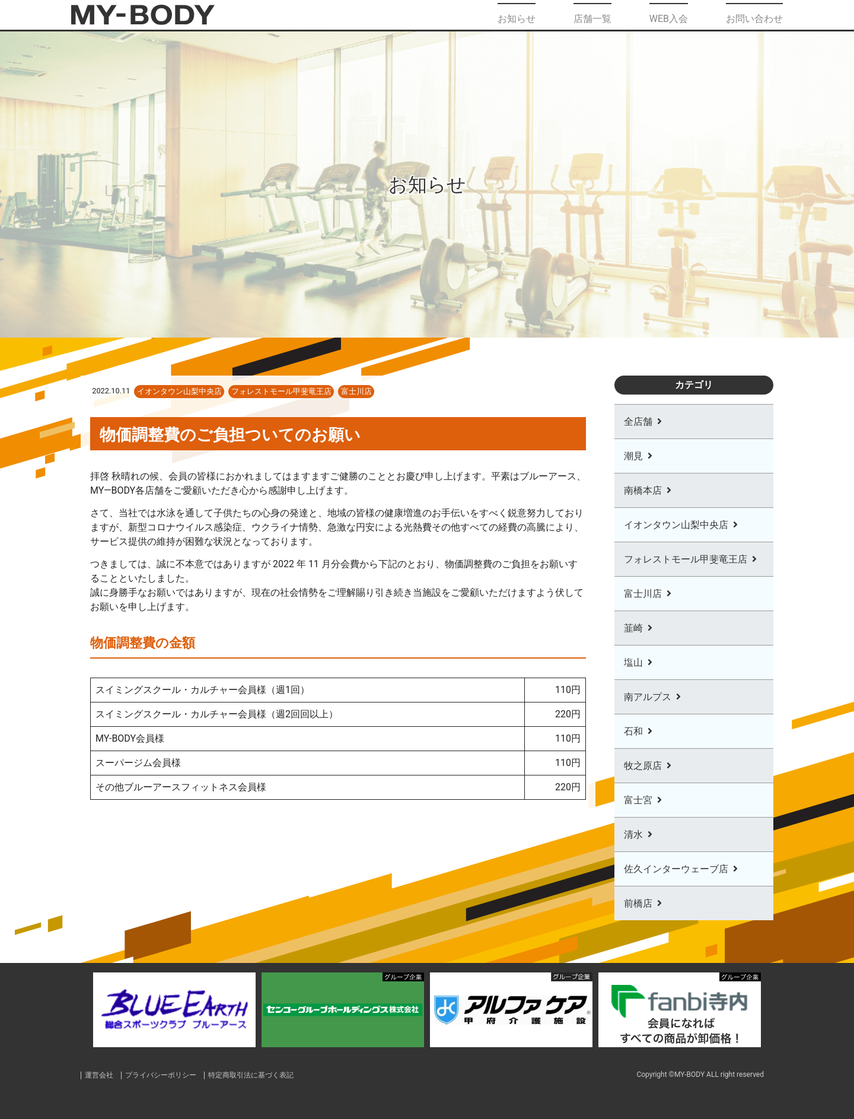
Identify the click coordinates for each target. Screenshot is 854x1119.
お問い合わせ (754, 14)
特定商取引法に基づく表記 (263, 1074)
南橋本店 (643, 490)
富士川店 (643, 593)
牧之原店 (643, 765)
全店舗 (638, 421)
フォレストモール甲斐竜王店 (685, 559)
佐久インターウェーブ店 (676, 869)
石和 (633, 731)
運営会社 (100, 1074)
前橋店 (638, 903)
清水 (633, 834)
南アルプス (647, 696)
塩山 (633, 662)
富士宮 (638, 800)
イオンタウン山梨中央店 (676, 524)
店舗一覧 (592, 14)
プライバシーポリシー (166, 1074)
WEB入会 (668, 14)
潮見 (633, 456)
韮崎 (633, 628)
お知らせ (517, 14)
